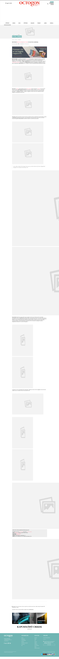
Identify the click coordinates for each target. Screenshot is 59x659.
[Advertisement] (29, 14)
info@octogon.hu (6, 640)
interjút (27, 58)
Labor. (45, 23)
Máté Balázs (16, 532)
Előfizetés (22, 641)
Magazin (32, 23)
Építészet (7, 23)
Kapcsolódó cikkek (29, 627)
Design (14, 23)
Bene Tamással (29, 88)
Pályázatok (36, 644)
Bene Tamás (25, 42)
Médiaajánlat (23, 639)
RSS (21, 645)
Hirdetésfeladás (23, 640)
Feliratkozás (49, 644)
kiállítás (37, 606)
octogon (17, 607)
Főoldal (13, 39)
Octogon (16, 43)
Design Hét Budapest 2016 (41, 606)
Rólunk (22, 637)
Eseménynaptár (37, 645)
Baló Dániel (14, 606)
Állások (52, 4)
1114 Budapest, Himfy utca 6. (8, 639)
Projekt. (39, 23)
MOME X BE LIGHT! (37, 648)
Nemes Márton (19, 533)
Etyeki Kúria (18, 534)
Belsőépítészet (14, 607)
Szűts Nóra (23, 606)
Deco (19, 23)
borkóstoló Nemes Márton (31, 606)
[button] (47, 4)
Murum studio (29, 531)
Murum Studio (19, 42)
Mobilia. (51, 23)
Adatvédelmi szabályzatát (47, 643)
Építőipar (26, 23)
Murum (17, 606)
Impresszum (23, 644)
